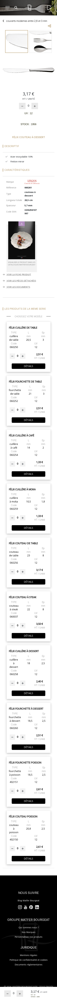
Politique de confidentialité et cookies (29, 959)
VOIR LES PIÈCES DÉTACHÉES (19, 280)
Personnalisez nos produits (28, 936)
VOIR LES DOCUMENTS (16, 286)
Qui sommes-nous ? (29, 927)
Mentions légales (28, 955)
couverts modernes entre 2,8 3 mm (26, 20)
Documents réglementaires (28, 964)
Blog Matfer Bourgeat (28, 900)
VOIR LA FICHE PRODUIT (17, 274)
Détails (28, 366)
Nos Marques (28, 932)
